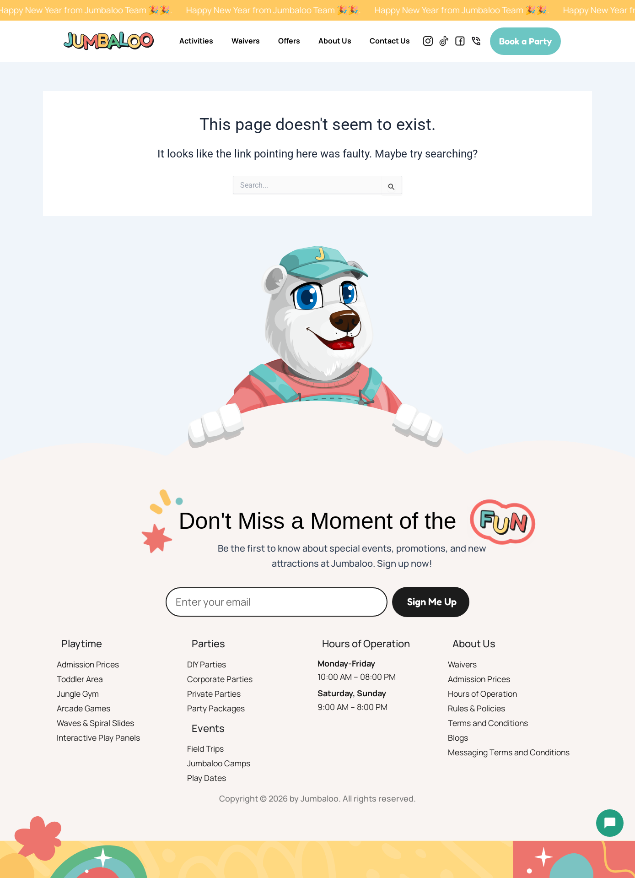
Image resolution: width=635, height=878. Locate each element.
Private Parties (214, 693)
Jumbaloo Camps (220, 763)
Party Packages (216, 708)
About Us (334, 41)
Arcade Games (84, 708)
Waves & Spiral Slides (97, 722)
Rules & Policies (477, 708)
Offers (289, 41)
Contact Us (390, 41)
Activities (196, 41)
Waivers (245, 41)
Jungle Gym (79, 693)
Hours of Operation (484, 693)
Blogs (458, 737)
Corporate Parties (221, 678)
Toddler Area (81, 678)
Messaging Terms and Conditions (511, 752)
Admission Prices (89, 664)
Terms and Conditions (490, 722)
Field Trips (206, 748)
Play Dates (207, 777)
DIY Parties (206, 664)
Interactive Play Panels (100, 737)
